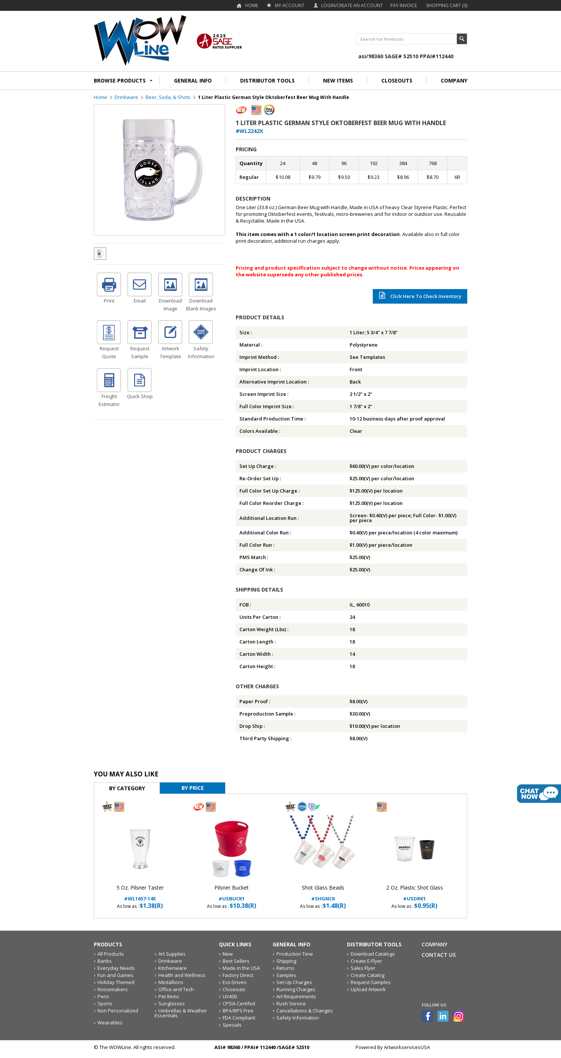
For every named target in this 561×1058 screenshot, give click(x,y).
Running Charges (295, 989)
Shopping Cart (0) (446, 5)
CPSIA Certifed (239, 1003)
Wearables (110, 1022)
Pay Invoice (403, 5)
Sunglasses (171, 1003)
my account (289, 5)
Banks (104, 961)
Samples (286, 975)
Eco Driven (235, 982)
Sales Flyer (363, 968)
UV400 (230, 996)
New (228, 953)
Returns (285, 968)
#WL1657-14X (139, 893)
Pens (103, 996)
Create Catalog (367, 975)
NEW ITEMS (338, 80)
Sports (104, 1003)
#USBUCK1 (231, 893)
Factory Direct (238, 975)
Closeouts (234, 989)
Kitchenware (172, 968)
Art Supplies (172, 953)
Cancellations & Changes (304, 1010)
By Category (127, 788)
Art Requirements (296, 996)
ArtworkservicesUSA (407, 1047)
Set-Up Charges (294, 982)
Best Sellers (236, 961)
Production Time (294, 953)
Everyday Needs (116, 968)
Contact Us (439, 954)
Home (251, 5)
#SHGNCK (322, 893)
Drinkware (126, 97)
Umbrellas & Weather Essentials (181, 1013)
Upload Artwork (368, 989)
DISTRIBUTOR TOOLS (267, 80)
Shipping (286, 961)
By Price (193, 787)
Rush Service (291, 1003)
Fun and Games (115, 975)
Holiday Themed (115, 982)
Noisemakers (112, 989)
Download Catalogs (373, 953)
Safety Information (297, 1017)
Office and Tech (176, 989)
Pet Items (168, 996)
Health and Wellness (181, 975)
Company (434, 944)
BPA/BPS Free (238, 1010)
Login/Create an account (352, 5)
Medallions (170, 982)
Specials (232, 1024)
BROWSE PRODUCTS (120, 80)
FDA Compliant (239, 1017)
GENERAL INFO (193, 80)
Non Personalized (117, 1010)
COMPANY (454, 80)
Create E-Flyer (366, 961)
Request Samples (371, 982)
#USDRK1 (414, 893)
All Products (110, 953)
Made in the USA (241, 968)
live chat (539, 793)
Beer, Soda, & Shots (168, 97)
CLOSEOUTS (396, 80)
